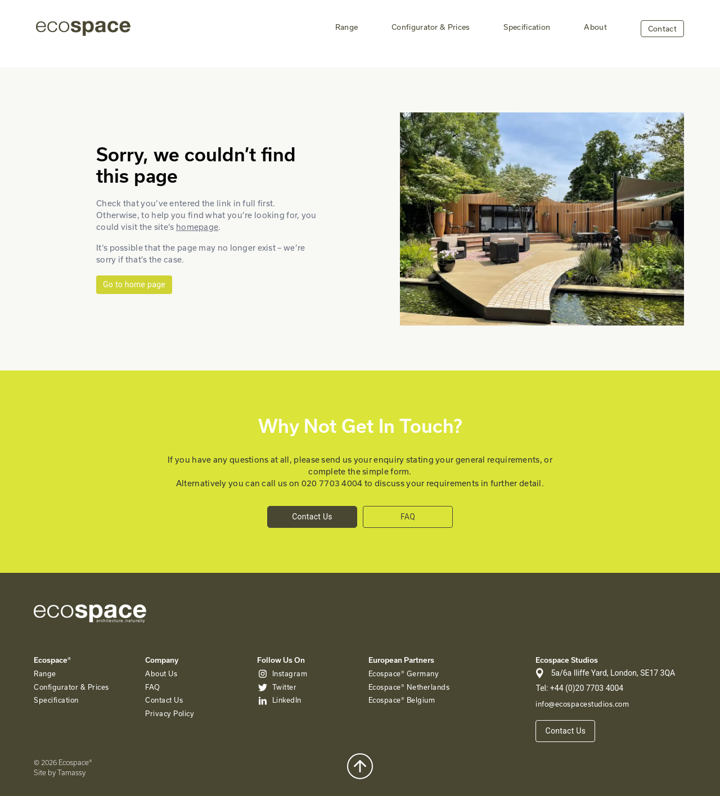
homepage (197, 227)
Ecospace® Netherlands (409, 687)
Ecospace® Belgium (401, 700)
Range (346, 26)
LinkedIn (287, 700)
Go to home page (134, 284)
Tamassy (71, 772)
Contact (662, 28)
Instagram (290, 673)
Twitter (284, 687)
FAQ (407, 516)
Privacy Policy (169, 713)
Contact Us (312, 516)
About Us (161, 673)
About (595, 26)
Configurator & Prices (431, 26)
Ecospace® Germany (403, 673)
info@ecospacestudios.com (582, 704)
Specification (526, 26)
